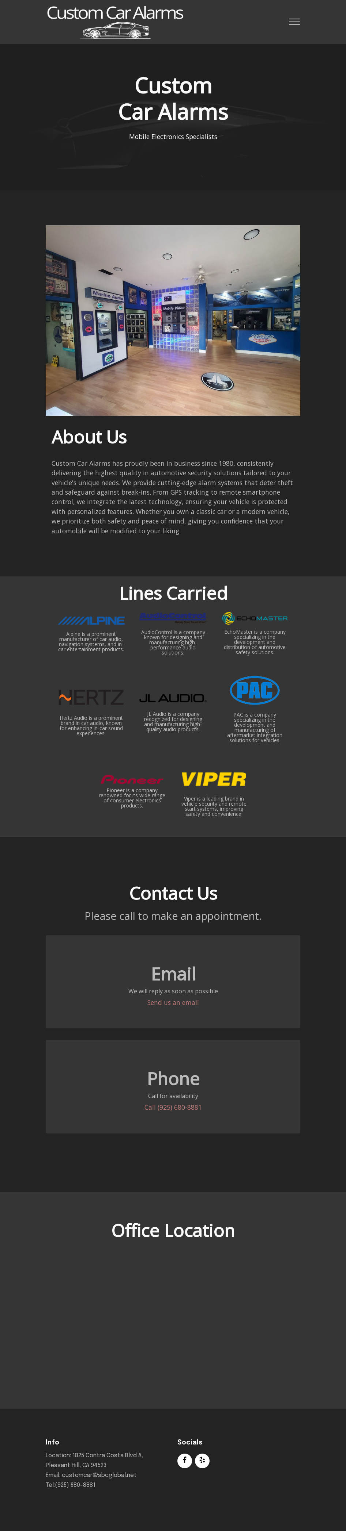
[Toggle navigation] (294, 22)
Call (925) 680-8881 (173, 1107)
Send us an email (173, 1002)
